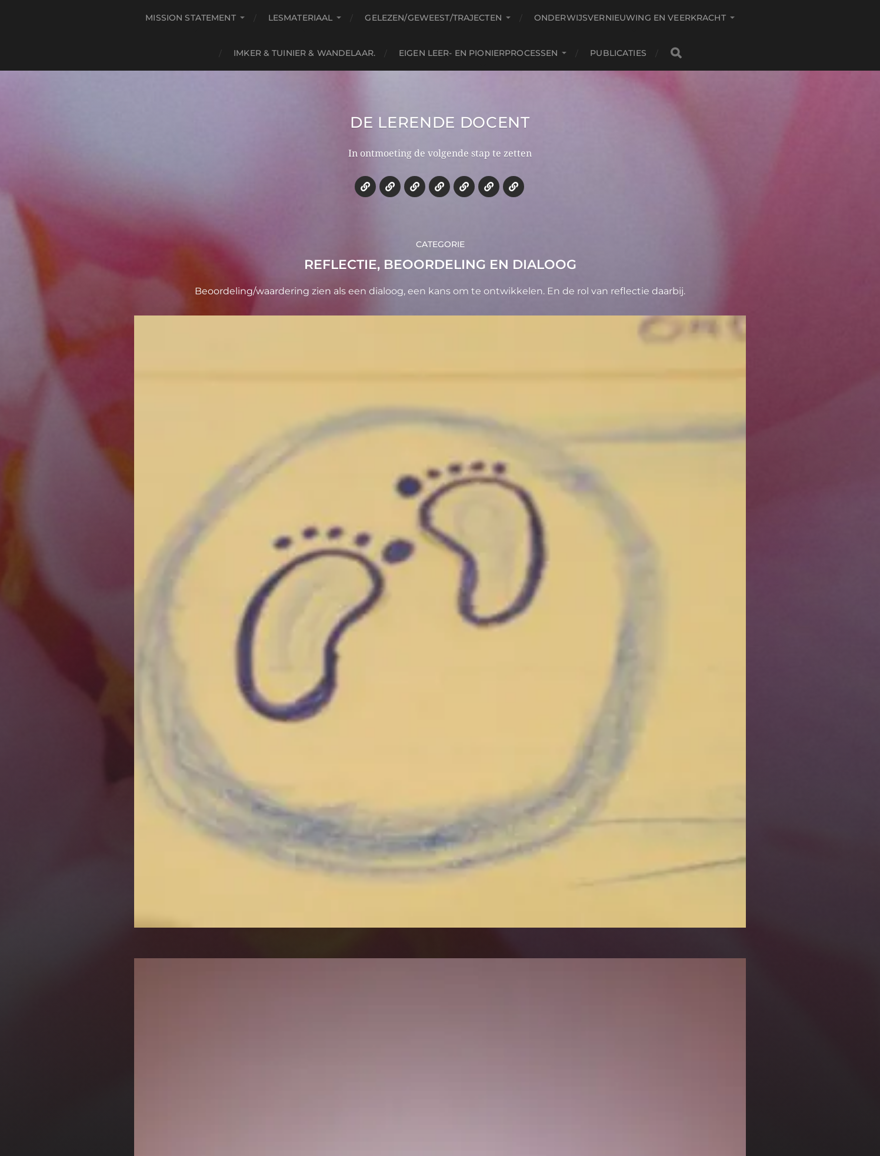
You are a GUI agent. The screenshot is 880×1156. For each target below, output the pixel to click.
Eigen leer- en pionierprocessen (478, 53)
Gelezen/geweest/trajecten (433, 17)
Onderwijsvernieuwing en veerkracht (630, 17)
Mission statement (190, 17)
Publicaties (618, 53)
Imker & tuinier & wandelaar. (304, 53)
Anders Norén (470, 1105)
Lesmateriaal (300, 17)
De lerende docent (440, 132)
